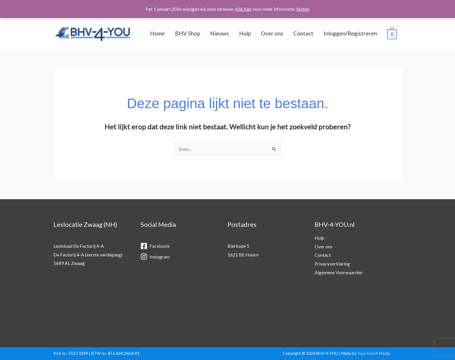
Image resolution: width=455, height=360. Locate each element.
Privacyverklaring (332, 263)
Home (157, 33)
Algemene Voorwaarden (338, 272)
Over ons (272, 33)
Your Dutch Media (374, 353)
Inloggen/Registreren (350, 33)
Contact (303, 33)
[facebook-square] (178, 246)
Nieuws (219, 33)
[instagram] (178, 256)
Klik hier (243, 9)
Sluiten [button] (303, 9)
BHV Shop (187, 33)
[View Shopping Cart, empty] (392, 33)
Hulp (245, 33)
